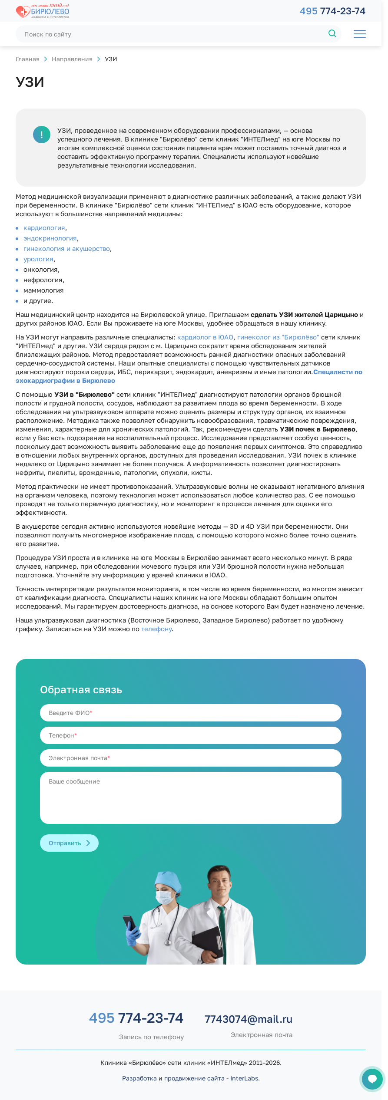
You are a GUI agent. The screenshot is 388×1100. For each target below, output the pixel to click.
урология (38, 259)
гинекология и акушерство (66, 248)
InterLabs (244, 1078)
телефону (156, 628)
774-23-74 (333, 10)
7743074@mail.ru (248, 1019)
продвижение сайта (194, 1078)
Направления (72, 59)
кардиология (44, 227)
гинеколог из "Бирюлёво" (278, 337)
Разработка (139, 1078)
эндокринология (50, 238)
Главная (28, 59)
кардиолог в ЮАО (205, 337)
